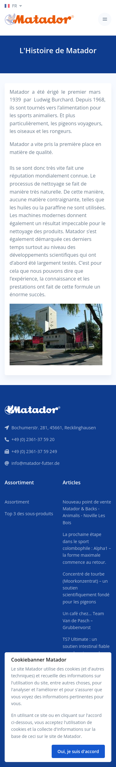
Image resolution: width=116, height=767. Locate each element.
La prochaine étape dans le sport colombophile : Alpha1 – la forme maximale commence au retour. (87, 548)
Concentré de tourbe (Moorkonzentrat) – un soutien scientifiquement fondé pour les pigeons (86, 588)
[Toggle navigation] (104, 19)
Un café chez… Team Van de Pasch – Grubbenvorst (83, 620)
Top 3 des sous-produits (29, 513)
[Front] (32, 409)
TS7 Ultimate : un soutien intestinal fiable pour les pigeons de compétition (86, 649)
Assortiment (17, 502)
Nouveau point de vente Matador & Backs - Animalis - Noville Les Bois (87, 512)
